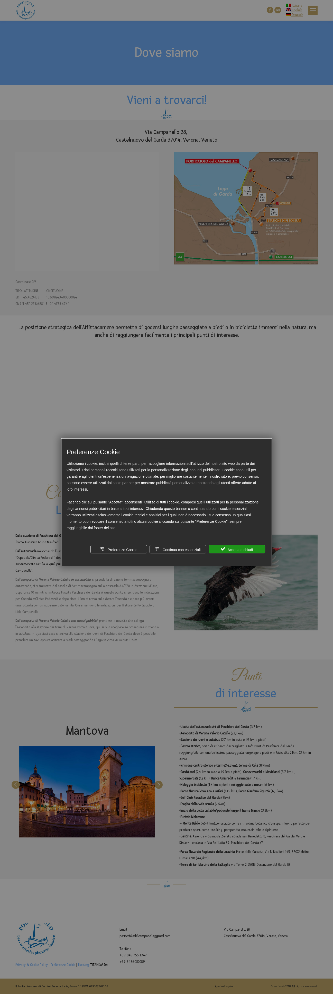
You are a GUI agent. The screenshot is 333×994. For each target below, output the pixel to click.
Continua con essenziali (178, 549)
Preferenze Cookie (118, 549)
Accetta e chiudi (237, 549)
